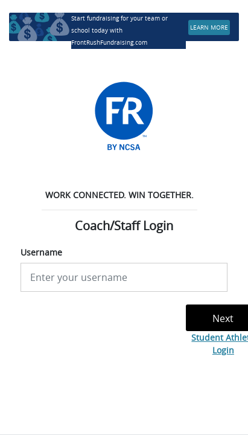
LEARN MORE (209, 27)
